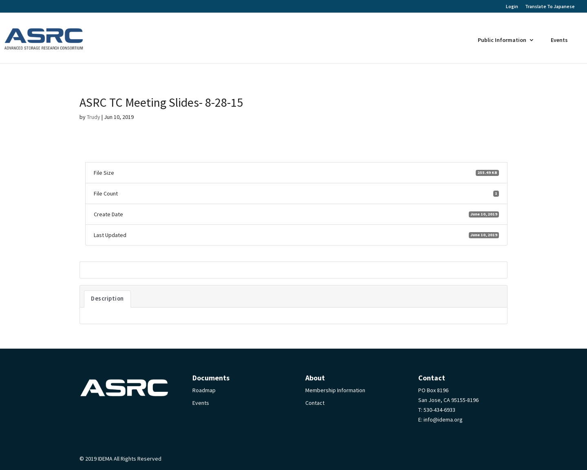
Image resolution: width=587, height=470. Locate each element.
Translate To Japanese (550, 6)
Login (512, 6)
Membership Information (335, 390)
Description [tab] (107, 298)
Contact (314, 402)
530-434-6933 (439, 409)
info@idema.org (443, 419)
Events (559, 40)
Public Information (502, 40)
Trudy (93, 117)
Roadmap (204, 390)
